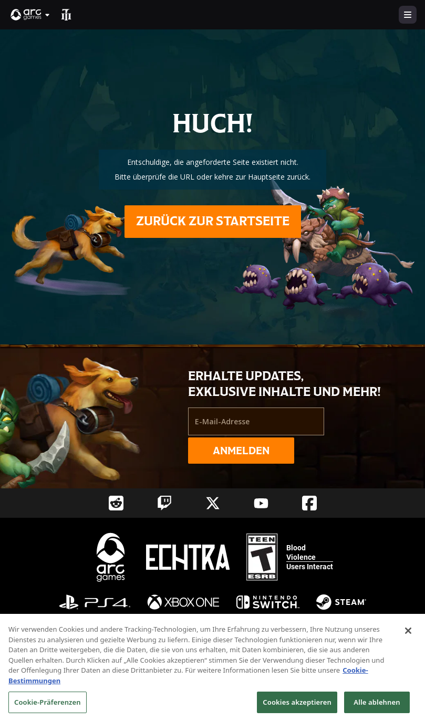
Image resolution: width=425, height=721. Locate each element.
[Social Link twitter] (212, 503)
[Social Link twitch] (164, 503)
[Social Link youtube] (261, 503)
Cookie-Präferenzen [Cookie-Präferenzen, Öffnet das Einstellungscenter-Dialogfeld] (47, 706)
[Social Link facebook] (309, 503)
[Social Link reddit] (116, 503)
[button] (30, 14)
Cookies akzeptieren (297, 706)
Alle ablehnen (377, 706)
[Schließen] (408, 634)
